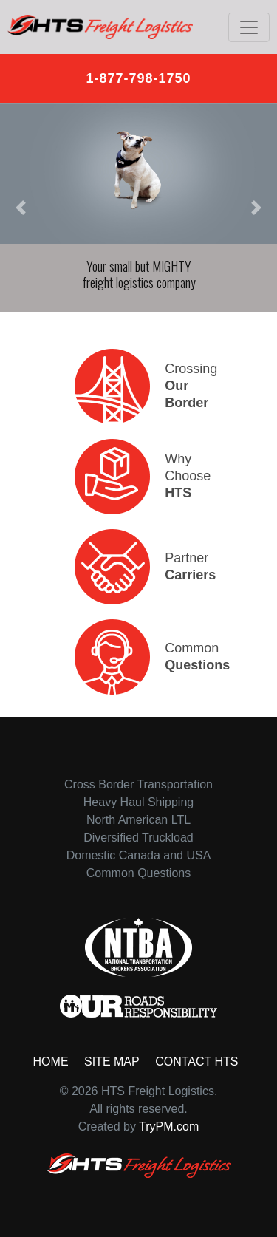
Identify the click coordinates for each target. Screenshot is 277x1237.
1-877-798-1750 (138, 78)
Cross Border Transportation (138, 784)
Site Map (112, 1061)
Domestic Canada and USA (138, 855)
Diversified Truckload (138, 837)
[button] (20, 207)
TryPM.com (169, 1126)
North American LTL (138, 820)
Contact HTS (196, 1061)
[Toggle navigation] (249, 27)
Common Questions (138, 873)
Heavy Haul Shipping (138, 802)
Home (51, 1061)
